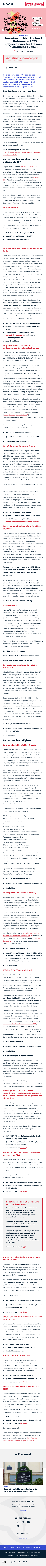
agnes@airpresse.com (15, 335)
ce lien (23, 1148)
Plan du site (34, 1555)
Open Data (11, 1555)
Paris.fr (39, 1547)
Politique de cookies (22, 1555)
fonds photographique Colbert (15, 415)
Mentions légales (10, 1552)
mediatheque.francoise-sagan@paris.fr (22, 522)
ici (24, 1247)
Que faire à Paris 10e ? (19, 1562)
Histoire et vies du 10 (28, 167)
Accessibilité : (29, 1552)
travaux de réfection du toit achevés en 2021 (19, 1024)
